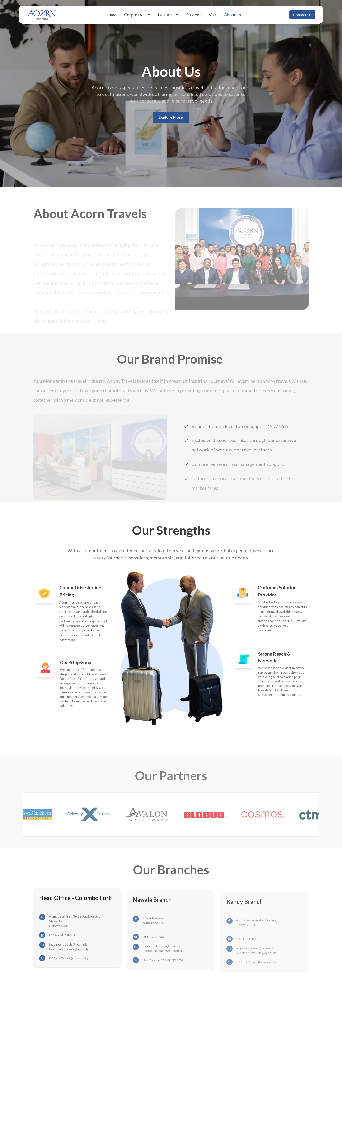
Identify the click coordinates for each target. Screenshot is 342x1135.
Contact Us (302, 14)
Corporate (137, 14)
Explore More (171, 117)
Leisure (168, 14)
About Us (232, 14)
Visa (212, 14)
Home (111, 14)
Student (193, 14)
